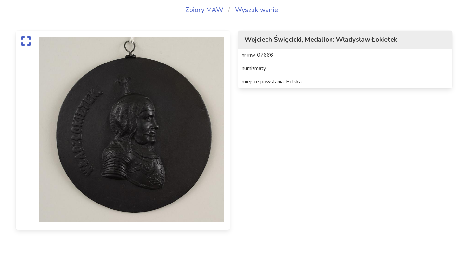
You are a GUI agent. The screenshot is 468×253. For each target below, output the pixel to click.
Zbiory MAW (204, 10)
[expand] (26, 41)
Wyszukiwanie (256, 10)
